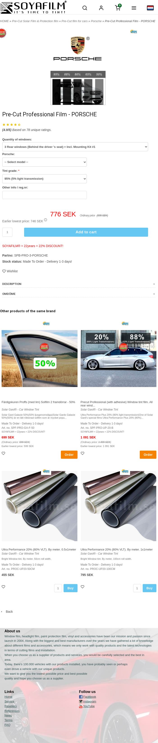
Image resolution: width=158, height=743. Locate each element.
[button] (45, 219)
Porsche (96, 21)
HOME (4, 21)
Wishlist (10, 271)
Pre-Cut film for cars (75, 21)
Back (6, 611)
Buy (70, 588)
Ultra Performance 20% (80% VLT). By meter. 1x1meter (117, 549)
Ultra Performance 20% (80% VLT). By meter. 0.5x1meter (39, 549)
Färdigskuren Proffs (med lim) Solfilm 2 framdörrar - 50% (38, 402)
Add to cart (86, 232)
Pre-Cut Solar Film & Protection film (35, 21)
